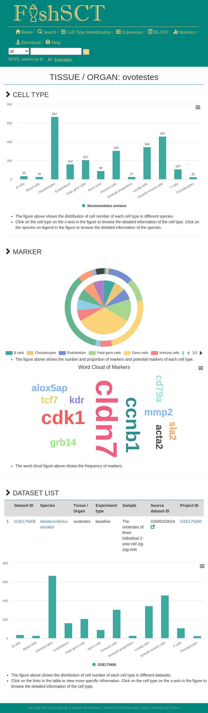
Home (24, 32)
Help (52, 42)
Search (47, 32)
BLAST (158, 32)
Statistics (184, 32)
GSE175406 (25, 521)
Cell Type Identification (86, 32)
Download (28, 42)
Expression (129, 32)
